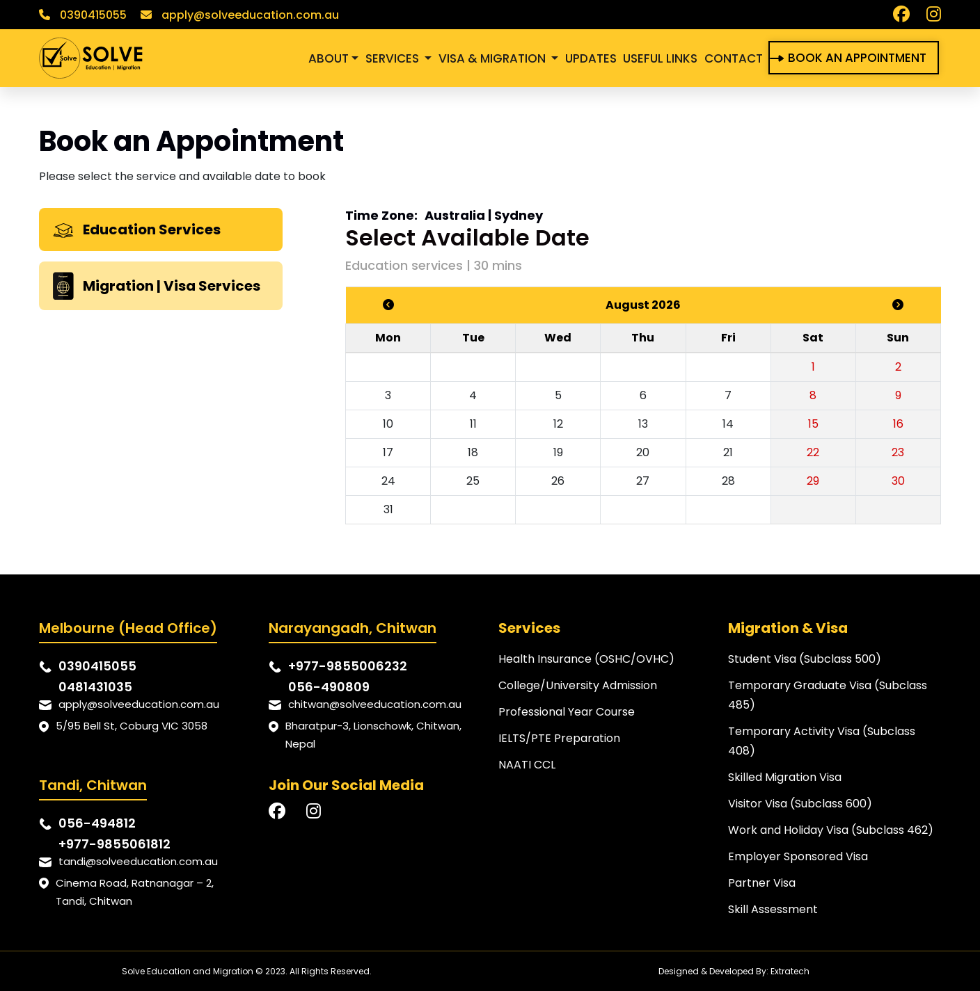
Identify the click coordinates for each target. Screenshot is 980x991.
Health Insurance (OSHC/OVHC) (586, 659)
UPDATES (591, 58)
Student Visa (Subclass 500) (804, 659)
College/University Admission (577, 685)
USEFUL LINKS (660, 58)
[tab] (161, 229)
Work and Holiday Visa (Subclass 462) (830, 830)
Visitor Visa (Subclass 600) (800, 804)
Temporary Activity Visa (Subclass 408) (821, 741)
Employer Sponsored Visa (798, 856)
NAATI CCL (526, 765)
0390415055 (83, 15)
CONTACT (733, 58)
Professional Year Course (566, 712)
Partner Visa (762, 883)
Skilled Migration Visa (784, 777)
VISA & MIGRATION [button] (493, 58)
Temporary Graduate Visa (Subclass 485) (827, 695)
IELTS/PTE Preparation (559, 738)
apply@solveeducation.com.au (240, 15)
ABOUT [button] (328, 58)
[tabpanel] (643, 374)
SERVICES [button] (393, 58)
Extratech (789, 971)
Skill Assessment (773, 909)
